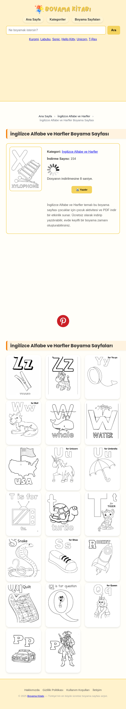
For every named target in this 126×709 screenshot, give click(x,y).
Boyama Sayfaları (87, 19)
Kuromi (34, 39)
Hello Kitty (68, 39)
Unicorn (82, 39)
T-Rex (93, 39)
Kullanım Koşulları (78, 690)
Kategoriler (58, 19)
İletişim (97, 690)
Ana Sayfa (33, 19)
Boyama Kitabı (35, 696)
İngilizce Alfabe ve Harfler (80, 152)
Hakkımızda (32, 690)
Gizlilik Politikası (53, 690)
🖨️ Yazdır (81, 189)
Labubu (45, 39)
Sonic (56, 39)
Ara (113, 30)
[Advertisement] (63, 69)
